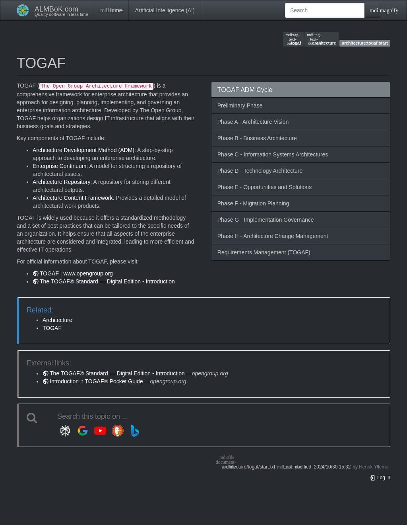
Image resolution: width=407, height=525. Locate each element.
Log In (380, 477)
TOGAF (52, 328)
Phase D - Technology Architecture (260, 171)
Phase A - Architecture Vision (253, 122)
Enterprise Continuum (59, 166)
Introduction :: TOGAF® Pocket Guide (96, 381)
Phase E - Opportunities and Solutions (264, 187)
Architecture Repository (62, 182)
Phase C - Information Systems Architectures (272, 154)
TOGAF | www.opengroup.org (76, 273)
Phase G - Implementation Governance (265, 220)
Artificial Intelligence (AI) (165, 10)
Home (111, 10)
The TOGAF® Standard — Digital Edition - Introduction (107, 281)
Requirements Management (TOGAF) (263, 252)
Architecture (57, 320)
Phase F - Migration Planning (253, 203)
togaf (293, 39)
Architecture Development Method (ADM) (83, 150)
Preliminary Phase (240, 105)
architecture (321, 39)
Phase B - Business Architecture (257, 138)
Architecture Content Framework (73, 198)
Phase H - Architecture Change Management (272, 236)
